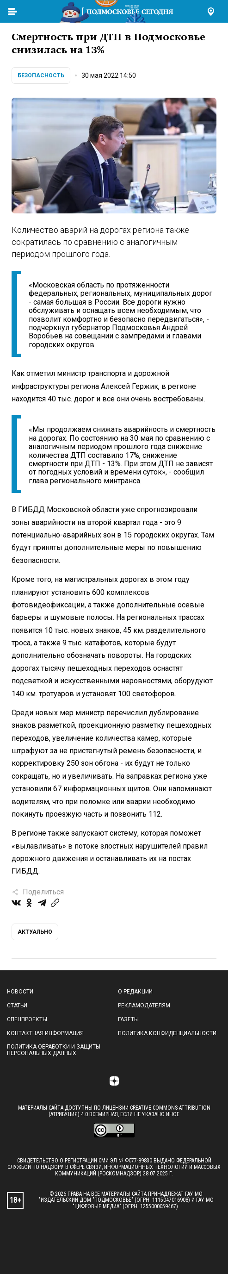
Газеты (128, 1019)
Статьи (17, 1005)
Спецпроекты (27, 1019)
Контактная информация (45, 1033)
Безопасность (41, 75)
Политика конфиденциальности (167, 1033)
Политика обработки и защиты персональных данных (53, 1049)
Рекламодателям (144, 1005)
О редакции (135, 991)
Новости (20, 991)
